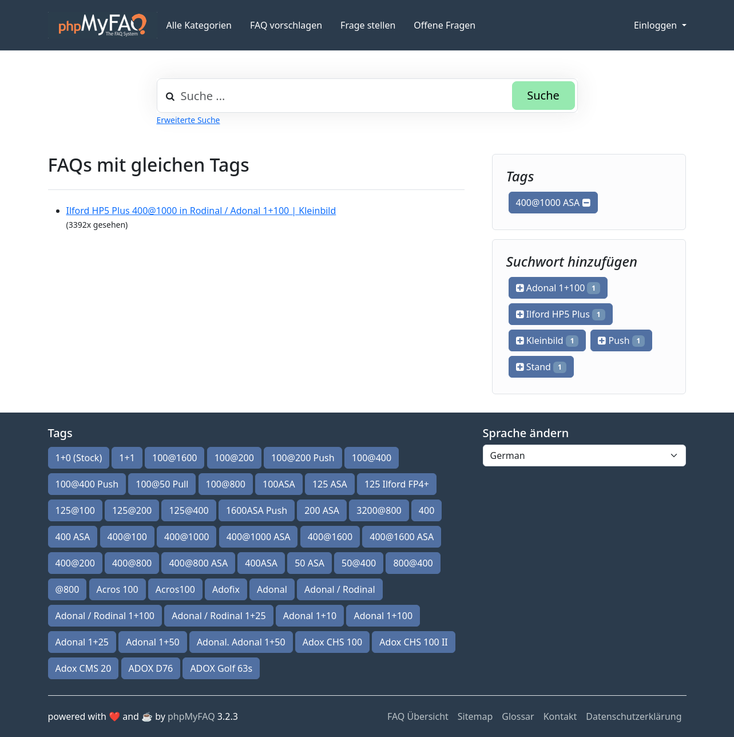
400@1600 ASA (402, 536)
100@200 (234, 457)
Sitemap (475, 716)
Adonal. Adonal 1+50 (241, 642)
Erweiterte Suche (188, 119)
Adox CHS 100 (332, 642)
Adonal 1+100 (558, 288)
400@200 (75, 563)
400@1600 (330, 536)
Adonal (272, 589)
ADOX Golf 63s (221, 668)
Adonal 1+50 (153, 642)
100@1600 (174, 457)
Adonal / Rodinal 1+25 (218, 615)
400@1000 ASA (553, 202)
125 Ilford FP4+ (396, 484)
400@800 (132, 563)
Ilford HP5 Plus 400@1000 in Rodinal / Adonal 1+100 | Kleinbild (201, 210)
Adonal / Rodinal (339, 589)
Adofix (226, 589)
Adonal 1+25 (82, 642)
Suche (543, 95)
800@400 (413, 563)
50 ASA (309, 563)
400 (426, 510)
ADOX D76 (151, 668)
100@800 (225, 484)
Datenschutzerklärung (633, 716)
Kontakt (560, 716)
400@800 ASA (198, 563)
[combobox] (367, 95)
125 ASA (329, 484)
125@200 (132, 510)
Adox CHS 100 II (413, 642)
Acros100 (175, 589)
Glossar (518, 716)
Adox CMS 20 (83, 668)
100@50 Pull (162, 484)
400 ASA (72, 536)
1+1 (126, 457)
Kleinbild (547, 340)
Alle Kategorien (199, 25)
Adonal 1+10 (310, 615)
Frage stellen (367, 25)
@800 (67, 589)
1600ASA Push (256, 510)
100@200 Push (303, 457)
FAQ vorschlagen (286, 25)
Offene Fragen (444, 25)
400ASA (261, 563)
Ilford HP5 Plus (560, 314)
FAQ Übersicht (418, 716)
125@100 (75, 510)
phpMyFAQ (191, 716)
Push (621, 340)
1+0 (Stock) (78, 457)
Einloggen (656, 25)
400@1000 (186, 536)
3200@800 (378, 510)
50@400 (359, 563)
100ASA (279, 484)
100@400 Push (87, 484)
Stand (541, 366)
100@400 (371, 457)
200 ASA (321, 510)
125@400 (188, 510)
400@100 (127, 536)
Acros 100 (117, 589)
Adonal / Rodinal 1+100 (105, 615)
